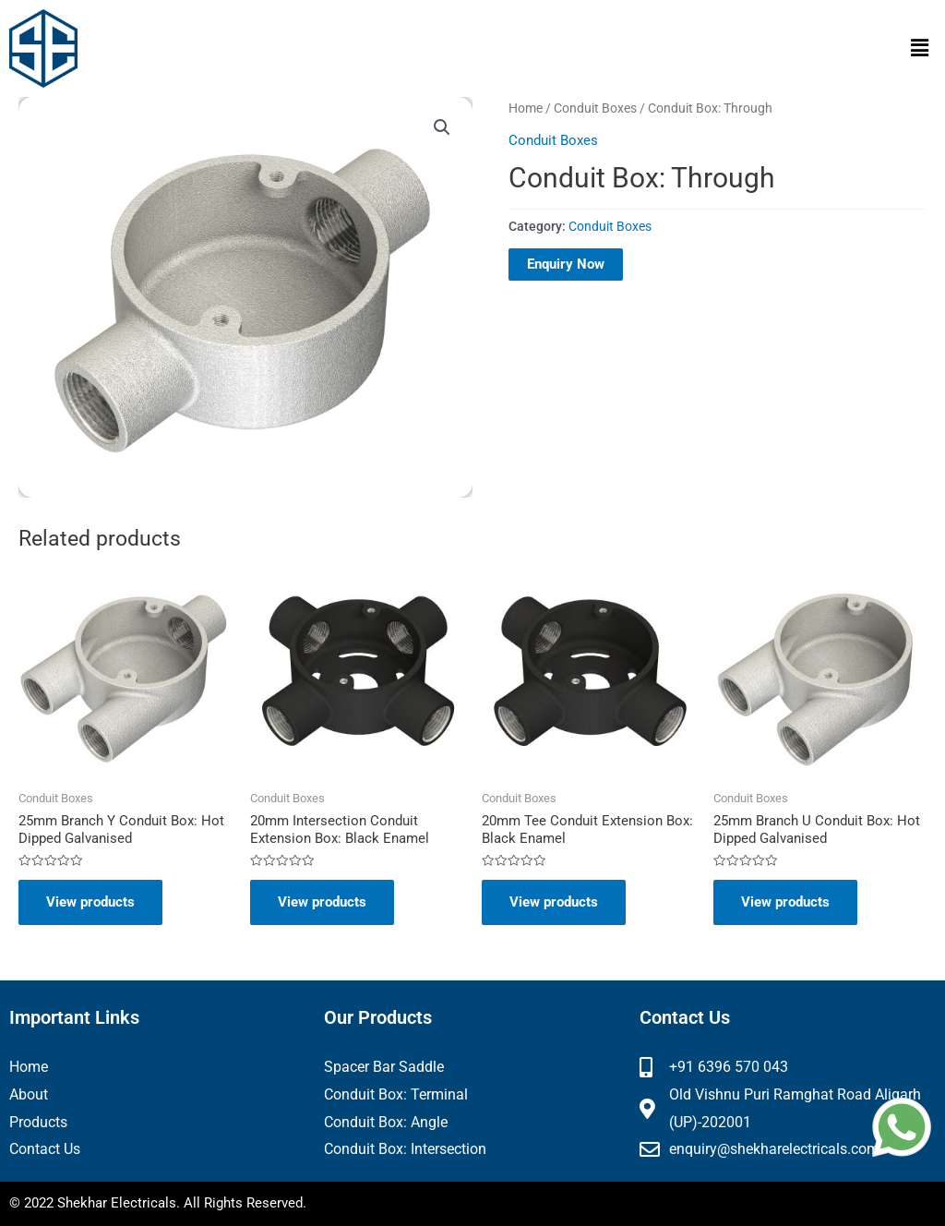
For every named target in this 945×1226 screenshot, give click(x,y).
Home (525, 108)
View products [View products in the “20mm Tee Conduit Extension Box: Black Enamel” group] (553, 902)
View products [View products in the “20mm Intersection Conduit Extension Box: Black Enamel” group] (322, 902)
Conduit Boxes (595, 108)
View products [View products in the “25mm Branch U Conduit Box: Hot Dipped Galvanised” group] (785, 902)
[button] (920, 48)
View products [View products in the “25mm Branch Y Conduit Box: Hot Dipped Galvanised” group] (90, 902)
